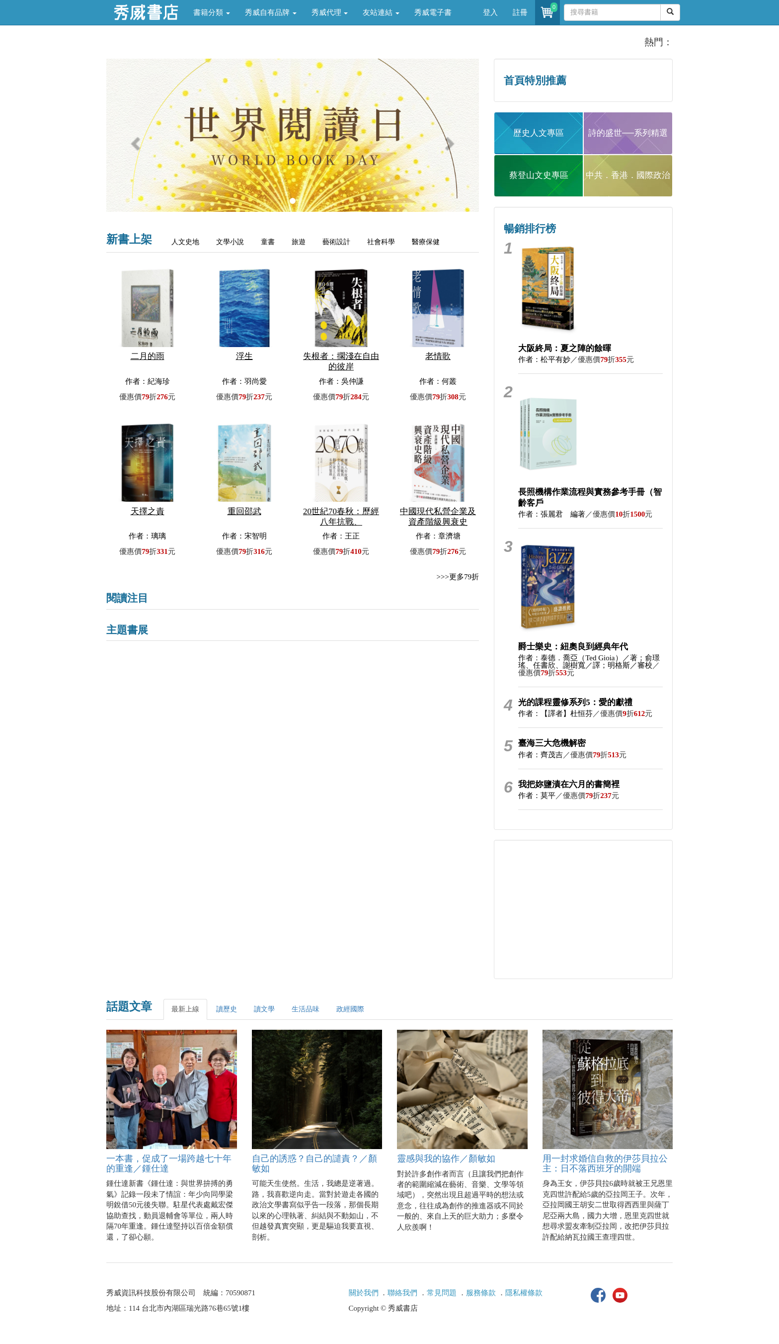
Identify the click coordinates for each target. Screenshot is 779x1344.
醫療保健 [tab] (426, 242)
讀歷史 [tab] (226, 1009)
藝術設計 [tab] (336, 242)
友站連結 (381, 12)
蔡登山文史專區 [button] (538, 175)
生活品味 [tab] (305, 1009)
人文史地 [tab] (185, 242)
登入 (490, 12)
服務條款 (481, 1293)
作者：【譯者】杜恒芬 (555, 713)
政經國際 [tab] (350, 1009)
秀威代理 (330, 12)
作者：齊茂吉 (540, 755)
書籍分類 (211, 12)
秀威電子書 (433, 12)
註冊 (520, 12)
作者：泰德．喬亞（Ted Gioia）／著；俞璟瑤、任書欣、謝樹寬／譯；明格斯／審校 (588, 661)
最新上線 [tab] (185, 1009)
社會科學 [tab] (381, 242)
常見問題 (442, 1293)
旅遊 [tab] (299, 242)
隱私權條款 (524, 1293)
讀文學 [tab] (264, 1009)
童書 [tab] (268, 242)
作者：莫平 (536, 796)
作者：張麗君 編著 (551, 514)
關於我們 (364, 1293)
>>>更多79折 (458, 577)
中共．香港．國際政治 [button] (628, 175)
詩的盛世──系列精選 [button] (628, 133)
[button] (134, 140)
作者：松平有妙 (544, 359)
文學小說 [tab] (230, 242)
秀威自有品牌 (271, 12)
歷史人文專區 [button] (538, 133)
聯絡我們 (402, 1293)
